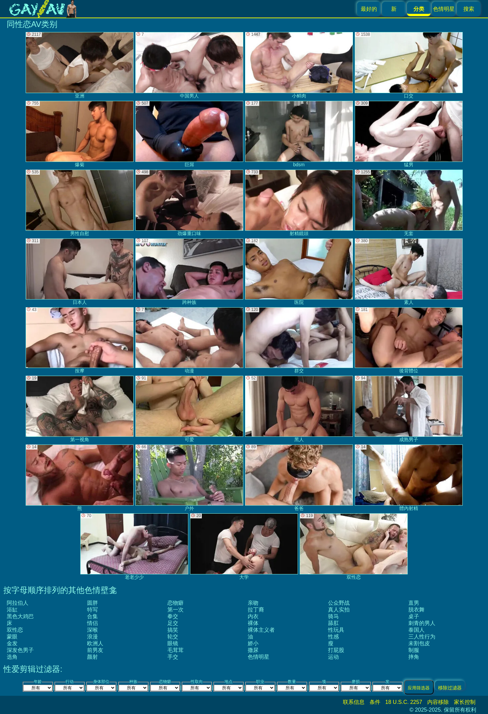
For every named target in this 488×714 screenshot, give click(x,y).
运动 (333, 657)
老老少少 (134, 546)
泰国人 (416, 630)
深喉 (92, 630)
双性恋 (15, 630)
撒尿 (253, 650)
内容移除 (438, 702)
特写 (92, 609)
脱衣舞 (416, 609)
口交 (409, 65)
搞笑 (172, 630)
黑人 (299, 409)
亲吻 (253, 603)
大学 (244, 546)
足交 (172, 623)
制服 (413, 650)
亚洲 (80, 65)
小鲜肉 (299, 65)
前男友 (95, 650)
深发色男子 (20, 650)
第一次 (175, 609)
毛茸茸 (175, 650)
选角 (12, 657)
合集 (92, 616)
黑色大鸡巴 (20, 616)
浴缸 (12, 609)
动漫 (189, 340)
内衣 (253, 616)
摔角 (413, 657)
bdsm (299, 134)
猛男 (409, 134)
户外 (189, 478)
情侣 (92, 623)
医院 (299, 271)
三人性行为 (421, 636)
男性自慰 (80, 203)
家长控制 (465, 702)
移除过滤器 (450, 687)
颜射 (92, 657)
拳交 (172, 616)
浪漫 (92, 636)
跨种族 (189, 271)
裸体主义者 (261, 630)
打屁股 (336, 650)
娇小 (253, 643)
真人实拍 (339, 609)
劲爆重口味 (189, 203)
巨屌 (189, 134)
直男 (413, 603)
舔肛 (333, 623)
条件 (375, 702)
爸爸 (299, 478)
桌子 (413, 616)
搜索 (468, 9)
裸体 (253, 623)
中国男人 (189, 65)
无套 (409, 203)
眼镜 (172, 643)
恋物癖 (175, 603)
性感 (333, 636)
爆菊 (80, 134)
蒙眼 (12, 636)
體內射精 (409, 478)
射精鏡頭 (299, 203)
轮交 (172, 636)
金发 (12, 643)
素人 (409, 271)
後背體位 (409, 340)
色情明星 (444, 9)
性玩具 (336, 630)
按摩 (80, 340)
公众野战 (339, 603)
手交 (172, 657)
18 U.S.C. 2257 (403, 702)
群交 (299, 340)
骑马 (333, 616)
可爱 (189, 409)
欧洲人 (95, 643)
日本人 (80, 271)
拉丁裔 (256, 609)
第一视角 (80, 409)
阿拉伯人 (17, 603)
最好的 (369, 9)
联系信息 (353, 702)
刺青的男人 (421, 623)
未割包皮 (419, 643)
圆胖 (92, 603)
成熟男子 (409, 409)
